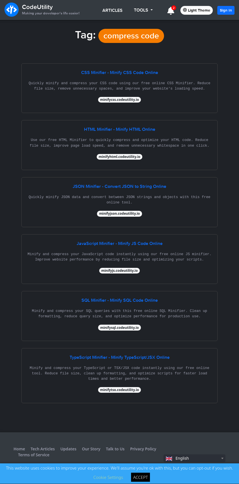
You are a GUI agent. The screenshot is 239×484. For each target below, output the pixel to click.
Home (19, 449)
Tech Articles (43, 449)
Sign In (226, 10)
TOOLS (141, 10)
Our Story (91, 449)
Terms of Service (34, 454)
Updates (68, 449)
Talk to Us (115, 449)
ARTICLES (112, 10)
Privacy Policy (143, 449)
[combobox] (194, 458)
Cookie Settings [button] (108, 477)
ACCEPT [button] (140, 477)
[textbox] (194, 458)
